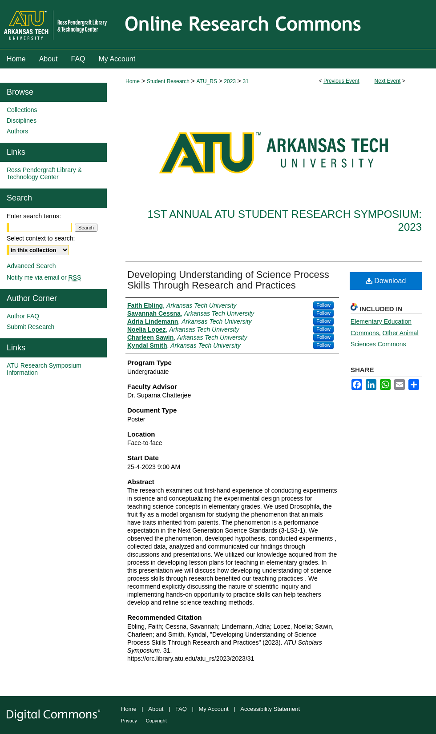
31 (245, 81)
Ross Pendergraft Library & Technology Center (44, 173)
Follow (323, 305)
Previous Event (341, 81)
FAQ (181, 709)
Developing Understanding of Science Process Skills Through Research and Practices (228, 280)
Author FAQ (23, 316)
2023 (230, 81)
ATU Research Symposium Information (44, 369)
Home (132, 81)
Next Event (388, 81)
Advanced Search (31, 265)
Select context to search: (41, 238)
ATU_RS (207, 81)
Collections (22, 109)
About (155, 709)
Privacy (129, 720)
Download (386, 281)
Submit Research (30, 326)
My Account (214, 709)
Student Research (169, 81)
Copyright (156, 720)
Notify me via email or (44, 277)
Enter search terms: (34, 216)
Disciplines (21, 120)
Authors (17, 131)
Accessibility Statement (270, 709)
